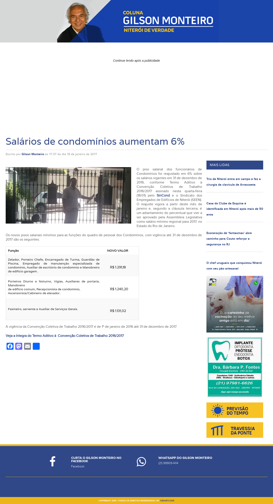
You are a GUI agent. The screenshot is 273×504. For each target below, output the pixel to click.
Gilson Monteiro (33, 154)
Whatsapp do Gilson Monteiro (185, 458)
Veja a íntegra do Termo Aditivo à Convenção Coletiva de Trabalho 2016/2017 (65, 336)
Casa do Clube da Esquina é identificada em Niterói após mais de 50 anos (234, 209)
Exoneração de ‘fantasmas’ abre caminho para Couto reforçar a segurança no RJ (229, 238)
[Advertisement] (136, 94)
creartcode (167, 500)
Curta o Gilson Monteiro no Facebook (96, 459)
